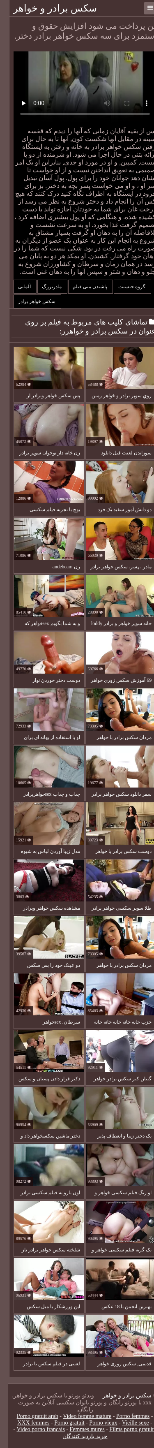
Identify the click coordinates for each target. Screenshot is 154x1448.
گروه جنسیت (124, 287)
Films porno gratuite (124, 1429)
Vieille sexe (127, 1423)
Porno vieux (95, 1423)
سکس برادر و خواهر (47, 8)
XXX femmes (25, 1423)
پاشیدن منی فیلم (83, 287)
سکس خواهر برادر (29, 301)
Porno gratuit (61, 1423)
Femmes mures (79, 1429)
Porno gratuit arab (30, 1416)
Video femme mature (79, 1416)
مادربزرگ (44, 287)
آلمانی (17, 287)
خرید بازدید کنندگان (77, 1436)
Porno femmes (125, 1416)
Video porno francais (33, 1429)
